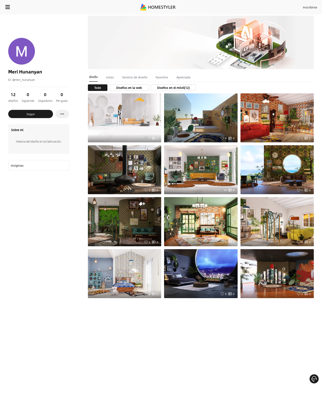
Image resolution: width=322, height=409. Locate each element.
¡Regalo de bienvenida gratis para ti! (226, 17)
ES (273, 6)
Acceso (242, 6)
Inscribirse (258, 6)
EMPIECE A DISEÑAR (300, 6)
